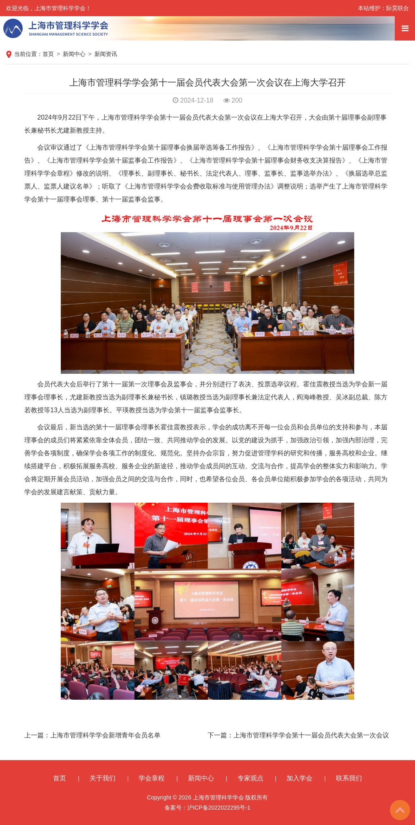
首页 (48, 54)
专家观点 (250, 778)
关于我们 (103, 778)
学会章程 (152, 778)
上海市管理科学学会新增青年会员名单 (105, 735)
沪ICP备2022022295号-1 (218, 807)
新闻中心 (74, 54)
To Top (400, 810)
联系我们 (349, 778)
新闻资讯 (105, 54)
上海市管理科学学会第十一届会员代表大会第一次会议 (311, 735)
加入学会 (299, 778)
